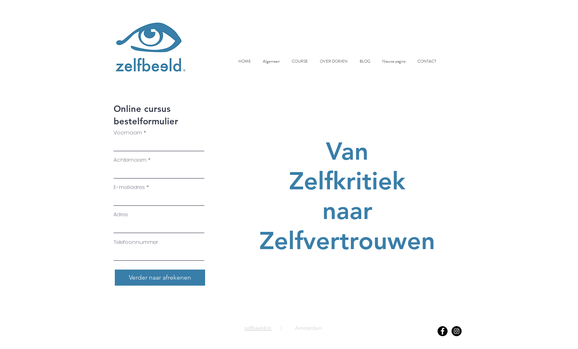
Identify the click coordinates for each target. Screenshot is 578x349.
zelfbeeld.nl (258, 328)
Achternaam (130, 159)
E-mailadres (129, 187)
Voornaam (128, 132)
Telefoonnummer (136, 242)
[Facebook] (443, 331)
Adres (121, 214)
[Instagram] (457, 331)
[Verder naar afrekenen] (160, 278)
